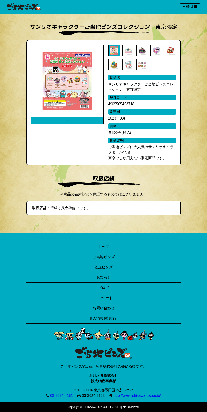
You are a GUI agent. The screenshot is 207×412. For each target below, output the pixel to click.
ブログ (103, 288)
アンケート (104, 298)
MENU (189, 7)
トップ (103, 247)
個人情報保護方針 (103, 318)
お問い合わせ (104, 308)
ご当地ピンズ (104, 257)
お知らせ (103, 277)
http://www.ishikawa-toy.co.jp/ (137, 395)
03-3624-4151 (61, 395)
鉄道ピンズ (104, 267)
